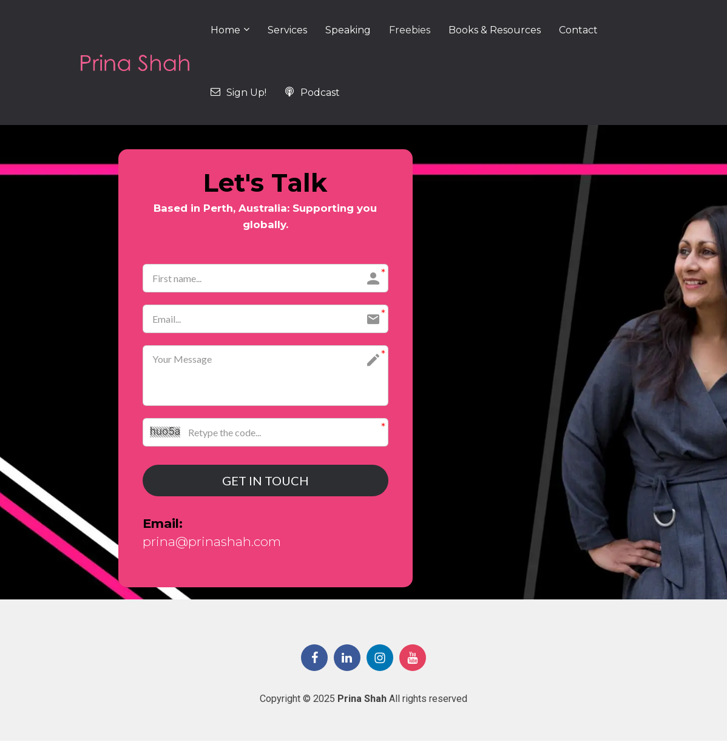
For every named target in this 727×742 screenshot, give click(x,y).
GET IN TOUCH (265, 481)
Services (287, 30)
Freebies (409, 30)
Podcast (312, 92)
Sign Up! (238, 92)
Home (225, 30)
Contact (578, 30)
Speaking (348, 30)
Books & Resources (494, 30)
